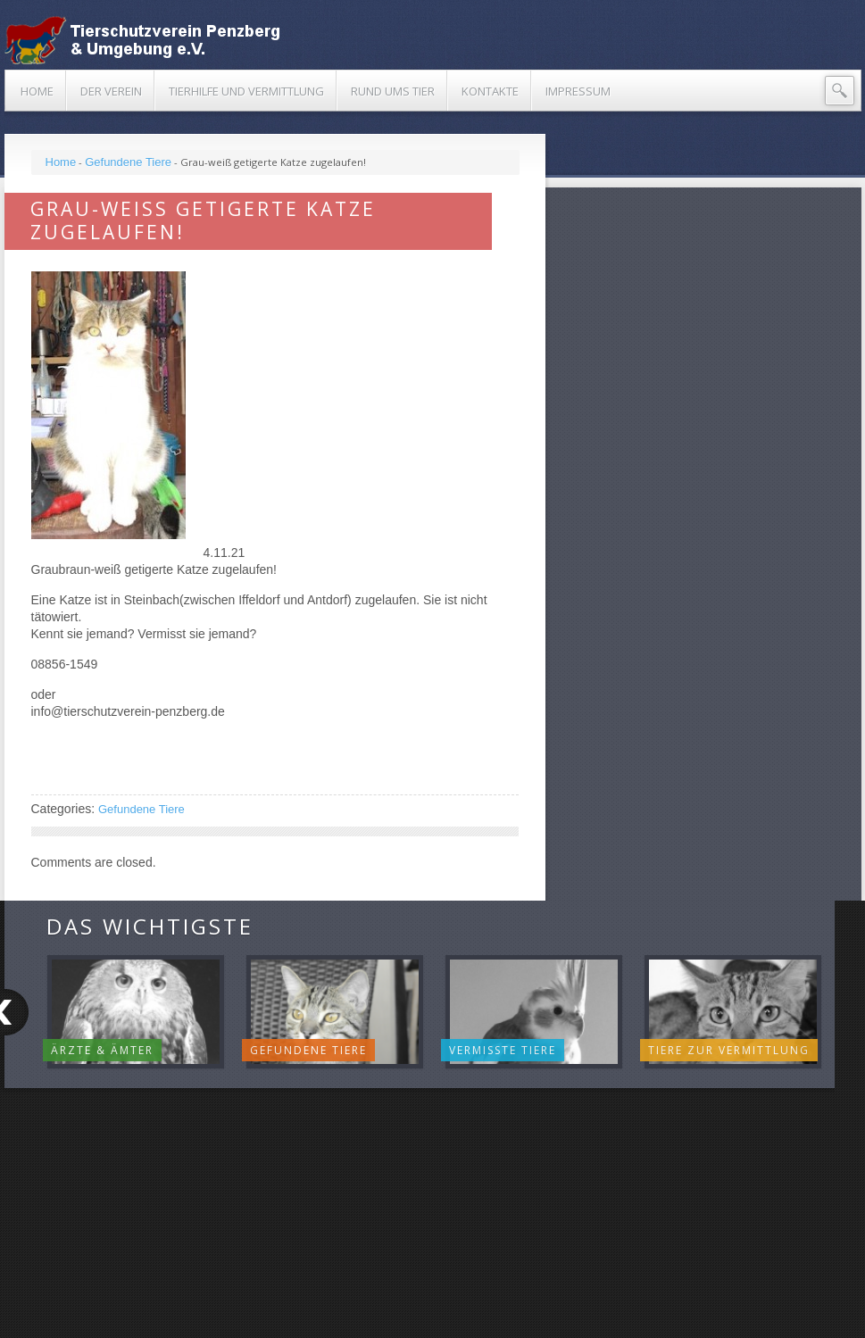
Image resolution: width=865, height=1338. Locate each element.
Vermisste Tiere (502, 1050)
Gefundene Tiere (128, 162)
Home (61, 162)
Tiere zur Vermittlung (729, 1050)
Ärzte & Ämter (102, 1050)
